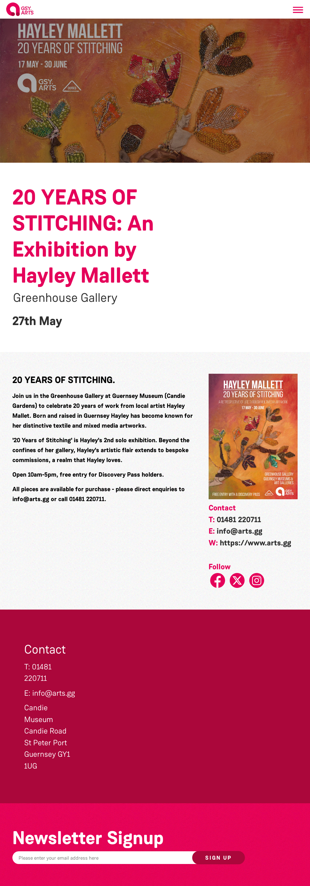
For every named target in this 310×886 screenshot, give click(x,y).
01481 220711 (239, 520)
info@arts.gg (30, 499)
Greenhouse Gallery (65, 298)
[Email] (119, 857)
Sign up (218, 858)
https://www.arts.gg (255, 543)
